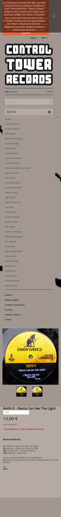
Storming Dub (10, 266)
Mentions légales (12, 300)
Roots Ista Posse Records (13, 251)
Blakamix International (14, 138)
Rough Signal (10, 246)
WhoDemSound (11, 271)
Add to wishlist (10, 424)
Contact (8, 319)
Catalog (8, 119)
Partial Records (10, 241)
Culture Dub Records (12, 163)
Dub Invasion (10, 178)
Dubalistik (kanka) (12, 173)
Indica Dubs (9, 207)
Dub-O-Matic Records (12, 183)
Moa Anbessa (10, 227)
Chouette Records (11, 153)
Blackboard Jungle (12, 143)
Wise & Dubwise (11, 276)
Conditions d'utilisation (15, 305)
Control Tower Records (13, 158)
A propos (9, 310)
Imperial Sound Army (13, 202)
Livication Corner (11, 222)
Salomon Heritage (11, 261)
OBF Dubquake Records (13, 236)
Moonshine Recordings (13, 232)
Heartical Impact (11, 192)
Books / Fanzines (11, 285)
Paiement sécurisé (12, 315)
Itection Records (11, 212)
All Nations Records (12, 129)
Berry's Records (10, 134)
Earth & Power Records (13, 187)
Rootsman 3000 (11, 256)
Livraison (8, 295)
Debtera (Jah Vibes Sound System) (17, 168)
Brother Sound (10, 148)
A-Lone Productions (12, 124)
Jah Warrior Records (12, 217)
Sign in (44, 37)
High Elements (10, 197)
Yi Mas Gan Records (12, 281)
